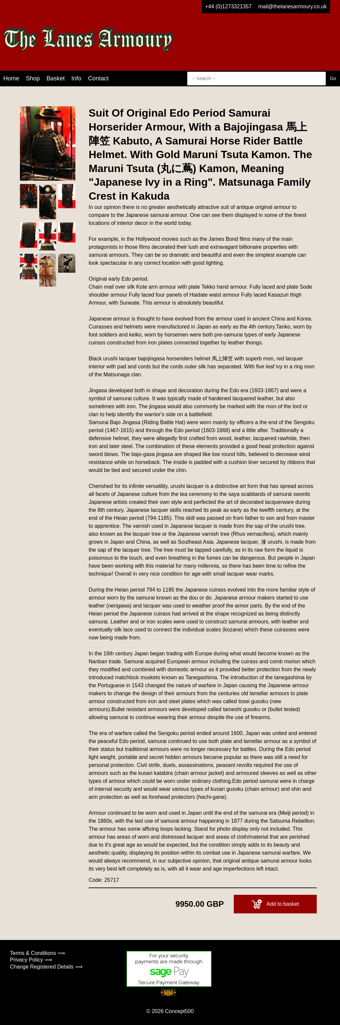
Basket (55, 78)
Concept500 (179, 1011)
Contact (98, 78)
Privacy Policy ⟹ (31, 960)
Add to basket (275, 904)
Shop (33, 78)
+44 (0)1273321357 (228, 6)
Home (11, 78)
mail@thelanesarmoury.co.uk (292, 6)
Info (76, 78)
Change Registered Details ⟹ (46, 967)
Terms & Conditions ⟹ (37, 953)
